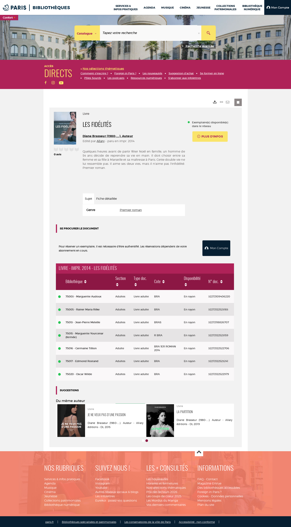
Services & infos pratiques (62, 478)
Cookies (203, 495)
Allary (101, 141)
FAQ (200, 478)
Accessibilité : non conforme (197, 521)
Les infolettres (105, 495)
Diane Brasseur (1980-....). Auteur (108, 136)
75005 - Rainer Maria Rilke (83, 308)
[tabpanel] (133, 210)
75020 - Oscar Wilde (79, 373)
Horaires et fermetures (162, 482)
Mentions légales (209, 499)
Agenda (50, 482)
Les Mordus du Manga (162, 499)
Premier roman (131, 210)
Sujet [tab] (88, 198)
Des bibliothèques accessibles (218, 487)
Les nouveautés (157, 478)
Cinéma (50, 491)
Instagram (102, 482)
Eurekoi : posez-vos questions (116, 499)
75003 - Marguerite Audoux (83, 295)
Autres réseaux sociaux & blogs (116, 491)
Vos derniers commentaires (166, 504)
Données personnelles (227, 495)
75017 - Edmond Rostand (82, 360)
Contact (212, 478)
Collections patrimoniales (62, 499)
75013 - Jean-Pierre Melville (83, 321)
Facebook (102, 478)
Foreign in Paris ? (209, 491)
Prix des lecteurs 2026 (161, 491)
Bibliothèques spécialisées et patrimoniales (89, 521)
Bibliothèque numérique (62, 504)
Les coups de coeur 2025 (163, 495)
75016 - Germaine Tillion (81, 347)
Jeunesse (50, 495)
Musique (50, 487)
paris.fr (49, 521)
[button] (277, 7)
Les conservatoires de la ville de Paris (147, 521)
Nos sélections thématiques (166, 487)
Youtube (101, 487)
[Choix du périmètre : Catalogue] (87, 33)
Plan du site (205, 504)
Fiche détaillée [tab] (106, 198)
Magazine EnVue (209, 482)
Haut (199, 451)
